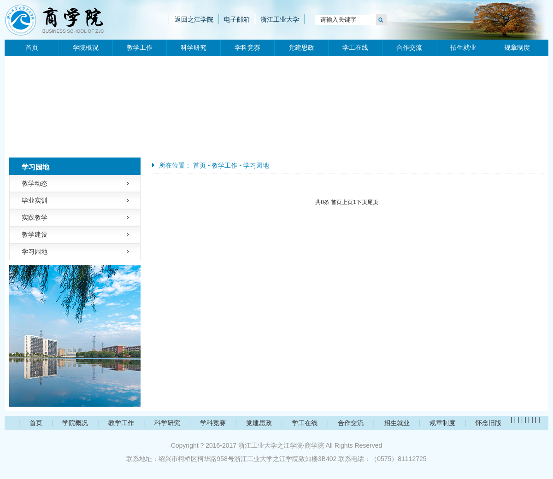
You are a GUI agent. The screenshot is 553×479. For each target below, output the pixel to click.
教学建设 (34, 234)
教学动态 (34, 183)
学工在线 (355, 47)
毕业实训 (34, 200)
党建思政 (301, 47)
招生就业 (463, 47)
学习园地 (34, 251)
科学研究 (193, 47)
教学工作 (140, 47)
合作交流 (409, 47)
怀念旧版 (488, 422)
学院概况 (86, 47)
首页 (31, 47)
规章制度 (517, 47)
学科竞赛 (247, 47)
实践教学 (34, 217)
